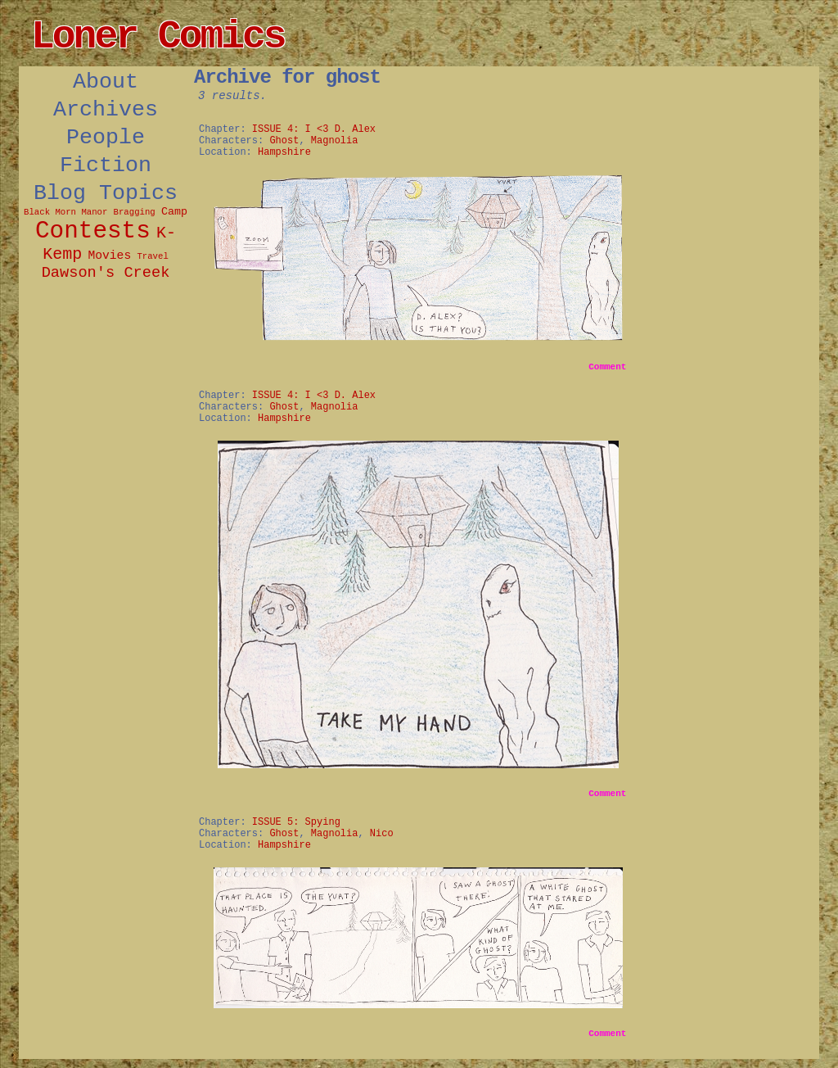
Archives (105, 109)
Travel (152, 256)
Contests (93, 231)
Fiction (105, 165)
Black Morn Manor (65, 212)
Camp (174, 212)
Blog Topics (106, 193)
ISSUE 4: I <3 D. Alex (314, 129)
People (105, 137)
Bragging (134, 212)
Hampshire (284, 152)
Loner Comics (158, 37)
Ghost (284, 141)
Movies (109, 255)
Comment (607, 367)
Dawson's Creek (106, 273)
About (105, 82)
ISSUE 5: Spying (296, 822)
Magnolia (334, 141)
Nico (382, 833)
